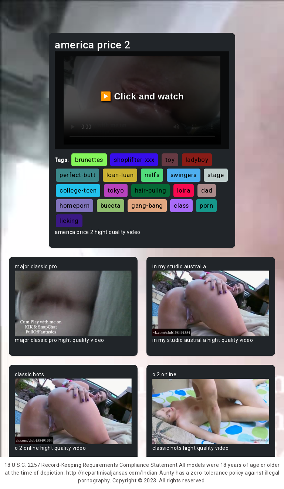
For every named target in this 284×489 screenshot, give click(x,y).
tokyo (116, 190)
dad (207, 190)
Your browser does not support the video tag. (73, 303)
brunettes (89, 159)
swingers (183, 175)
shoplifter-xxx (134, 159)
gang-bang (147, 205)
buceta (111, 205)
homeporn (74, 205)
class (181, 205)
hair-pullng (150, 190)
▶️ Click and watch (142, 96)
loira (183, 190)
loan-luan (120, 175)
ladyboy (197, 159)
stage (215, 175)
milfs (152, 175)
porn (206, 205)
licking (69, 220)
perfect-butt (77, 175)
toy (170, 159)
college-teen (78, 190)
